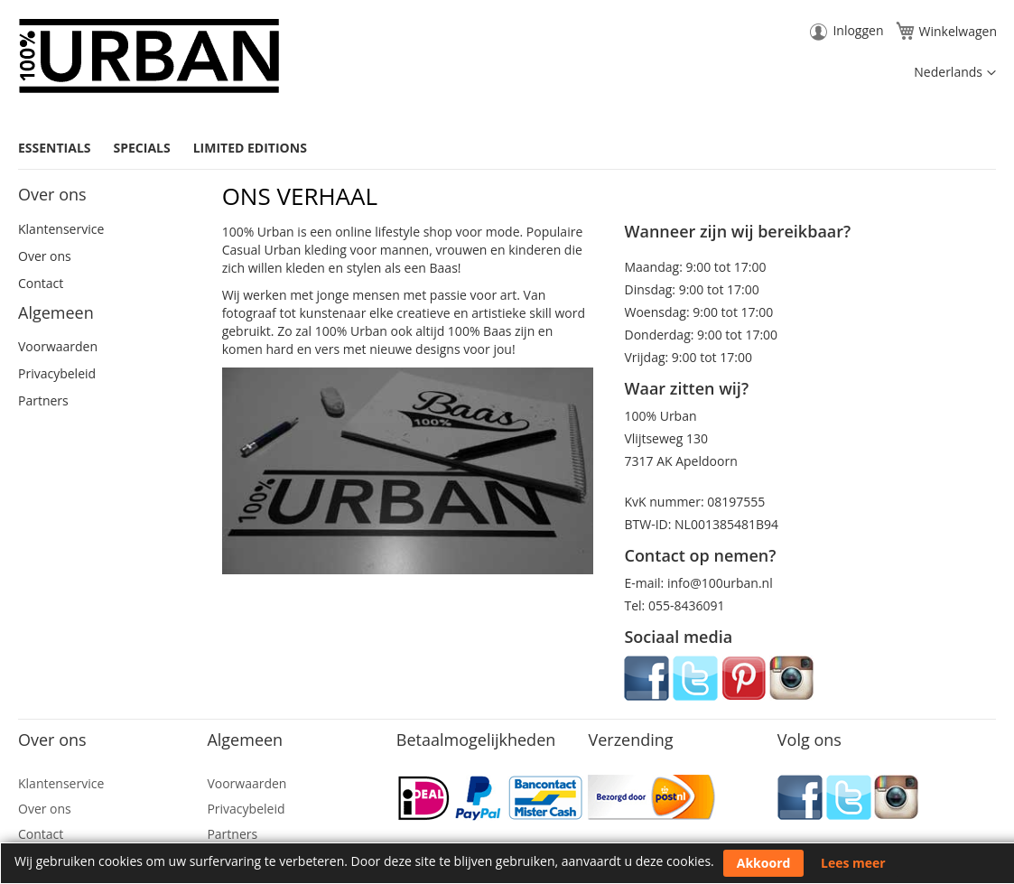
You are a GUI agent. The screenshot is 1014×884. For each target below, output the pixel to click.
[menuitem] (61, 147)
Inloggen (858, 30)
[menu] (507, 148)
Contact (40, 283)
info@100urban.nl (720, 582)
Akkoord (764, 862)
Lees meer (853, 862)
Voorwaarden (58, 346)
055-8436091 (686, 605)
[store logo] (149, 56)
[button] (955, 73)
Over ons (44, 256)
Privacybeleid (57, 373)
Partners (43, 400)
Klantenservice (61, 228)
